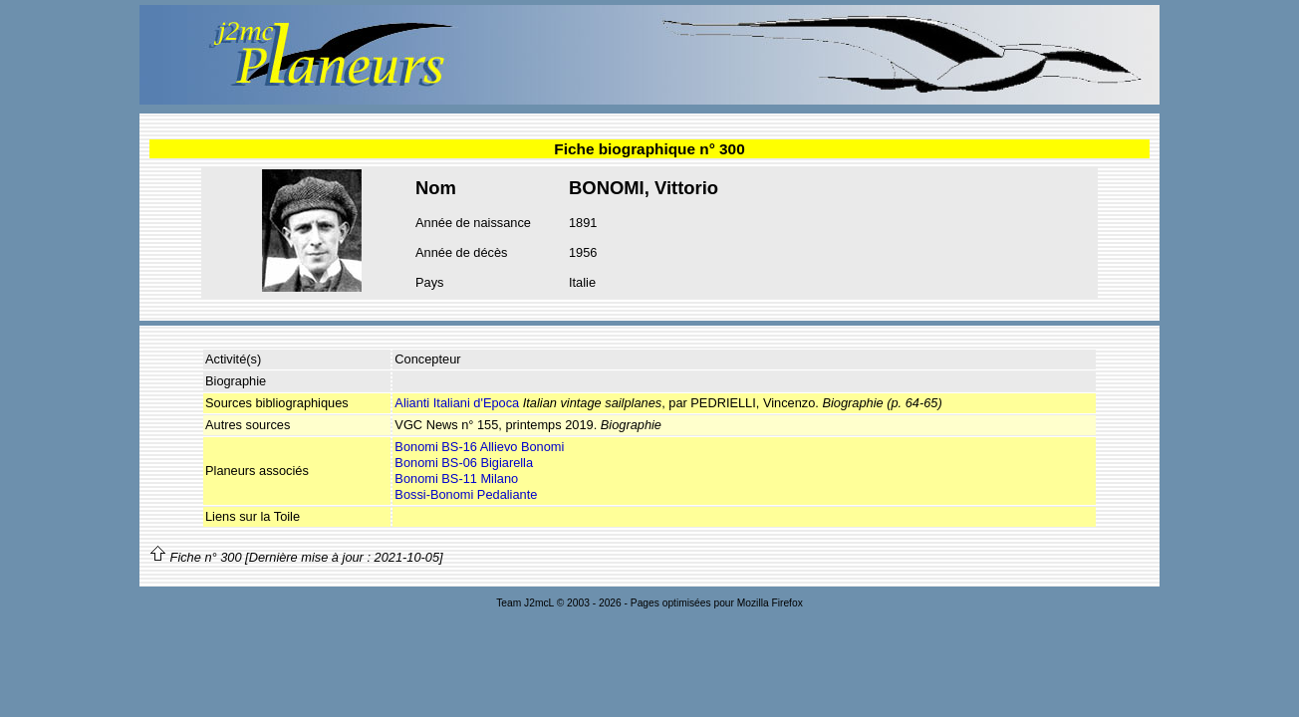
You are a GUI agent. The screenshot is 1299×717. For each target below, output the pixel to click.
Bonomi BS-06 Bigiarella (463, 462)
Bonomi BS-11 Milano (456, 478)
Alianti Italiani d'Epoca (456, 402)
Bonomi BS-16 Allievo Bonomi (479, 446)
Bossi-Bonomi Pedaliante (465, 494)
